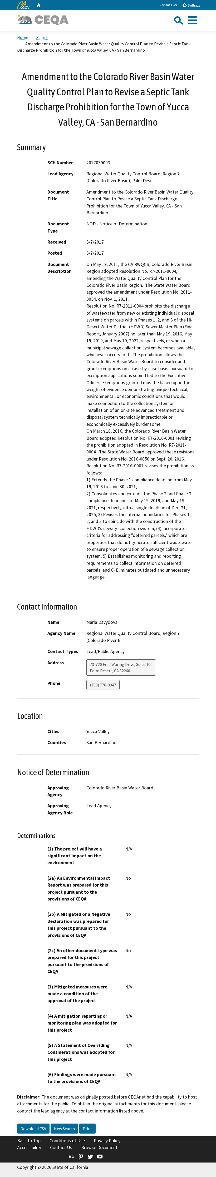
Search (42, 37)
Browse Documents (100, 1147)
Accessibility (29, 1147)
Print (87, 1128)
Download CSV (33, 1128)
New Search (64, 1128)
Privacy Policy (107, 1141)
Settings (191, 5)
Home (22, 37)
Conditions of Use (67, 1141)
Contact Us (168, 4)
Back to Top (29, 1141)
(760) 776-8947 (103, 685)
